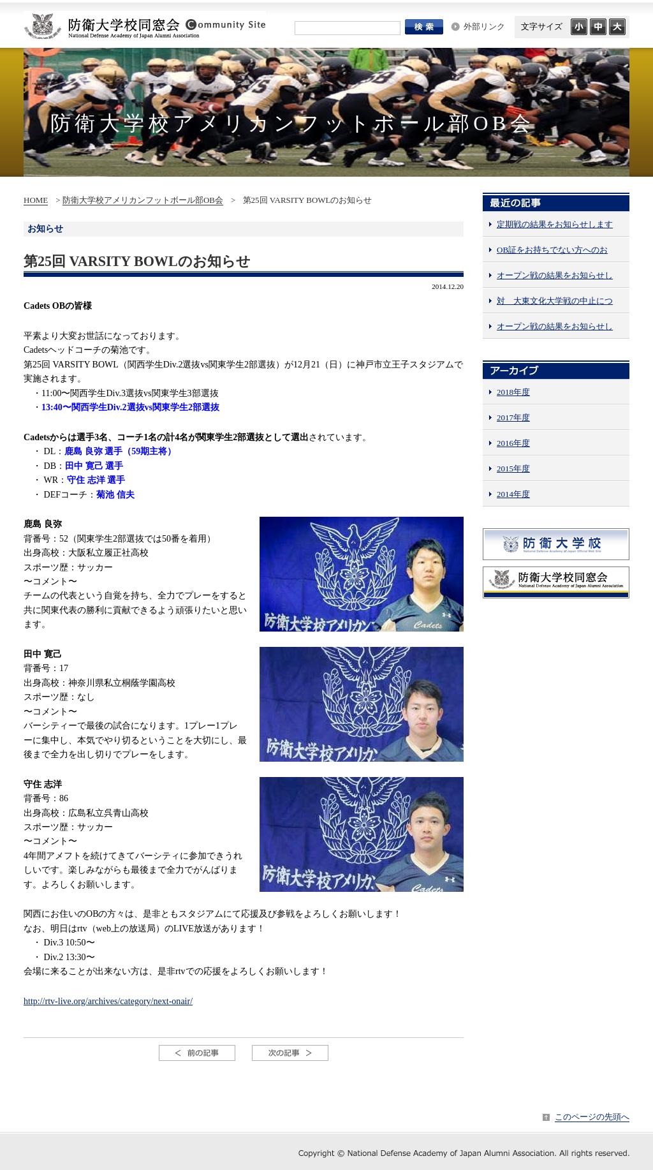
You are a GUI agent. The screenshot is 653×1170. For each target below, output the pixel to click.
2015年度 (513, 468)
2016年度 (513, 443)
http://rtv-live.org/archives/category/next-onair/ (108, 1001)
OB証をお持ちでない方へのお (552, 250)
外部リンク (484, 26)
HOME (36, 200)
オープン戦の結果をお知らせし (555, 275)
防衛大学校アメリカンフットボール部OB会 (142, 200)
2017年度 (513, 417)
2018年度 (513, 392)
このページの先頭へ (592, 1117)
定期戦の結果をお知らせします (555, 224)
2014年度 (513, 494)
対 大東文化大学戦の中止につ (555, 301)
